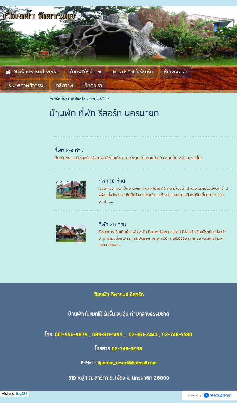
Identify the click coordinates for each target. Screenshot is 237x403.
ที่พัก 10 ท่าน (111, 181)
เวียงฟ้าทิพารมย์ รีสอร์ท (67, 99)
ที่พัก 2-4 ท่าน (69, 151)
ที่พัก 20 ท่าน (112, 225)
